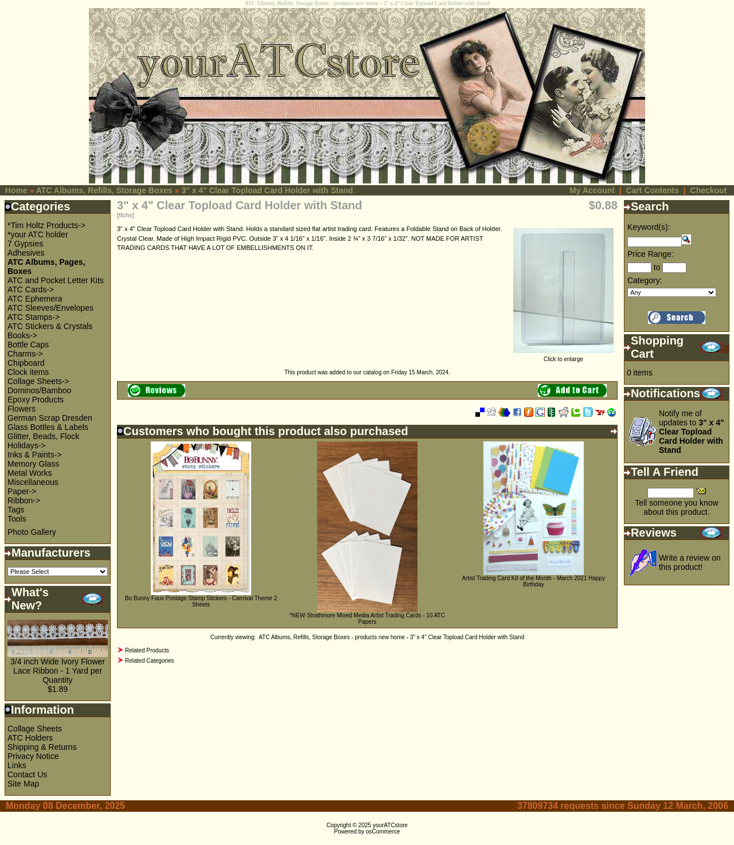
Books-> (22, 335)
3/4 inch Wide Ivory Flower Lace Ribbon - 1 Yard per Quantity (57, 670)
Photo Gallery (31, 532)
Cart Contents (652, 190)
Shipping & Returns (42, 747)
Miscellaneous (32, 482)
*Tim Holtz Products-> (46, 225)
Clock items (28, 372)
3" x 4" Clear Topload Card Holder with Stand (267, 190)
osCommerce (383, 831)
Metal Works (29, 473)
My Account (592, 190)
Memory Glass (33, 463)
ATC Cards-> (30, 289)
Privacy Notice (32, 756)
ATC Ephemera (34, 298)
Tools (16, 518)
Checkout (708, 190)
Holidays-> (26, 445)
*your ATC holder (37, 234)
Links (16, 765)
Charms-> (25, 353)
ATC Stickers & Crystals (49, 326)
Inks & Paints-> (34, 454)
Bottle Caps (28, 344)
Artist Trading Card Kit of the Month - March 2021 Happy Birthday (534, 581)
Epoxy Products (35, 399)
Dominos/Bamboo (39, 390)
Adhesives (26, 252)
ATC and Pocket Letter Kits (55, 280)
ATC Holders (30, 737)
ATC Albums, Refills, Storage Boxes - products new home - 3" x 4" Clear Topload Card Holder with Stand (391, 637)
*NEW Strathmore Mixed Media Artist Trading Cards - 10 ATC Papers (367, 618)
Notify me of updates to (691, 432)
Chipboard (26, 362)
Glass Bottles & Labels (47, 427)
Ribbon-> (23, 500)
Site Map (23, 783)
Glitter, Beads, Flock (43, 436)
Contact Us (27, 774)
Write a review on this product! (690, 562)
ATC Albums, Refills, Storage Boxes (104, 190)
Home (16, 190)
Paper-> (21, 491)
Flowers (21, 408)
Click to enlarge (563, 356)
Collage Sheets (34, 728)
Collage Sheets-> (38, 381)
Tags (16, 509)
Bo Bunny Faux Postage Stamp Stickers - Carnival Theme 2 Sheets (201, 601)
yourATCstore (390, 825)
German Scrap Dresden (49, 417)
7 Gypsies (25, 243)
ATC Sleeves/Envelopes (50, 307)
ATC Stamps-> (33, 317)
